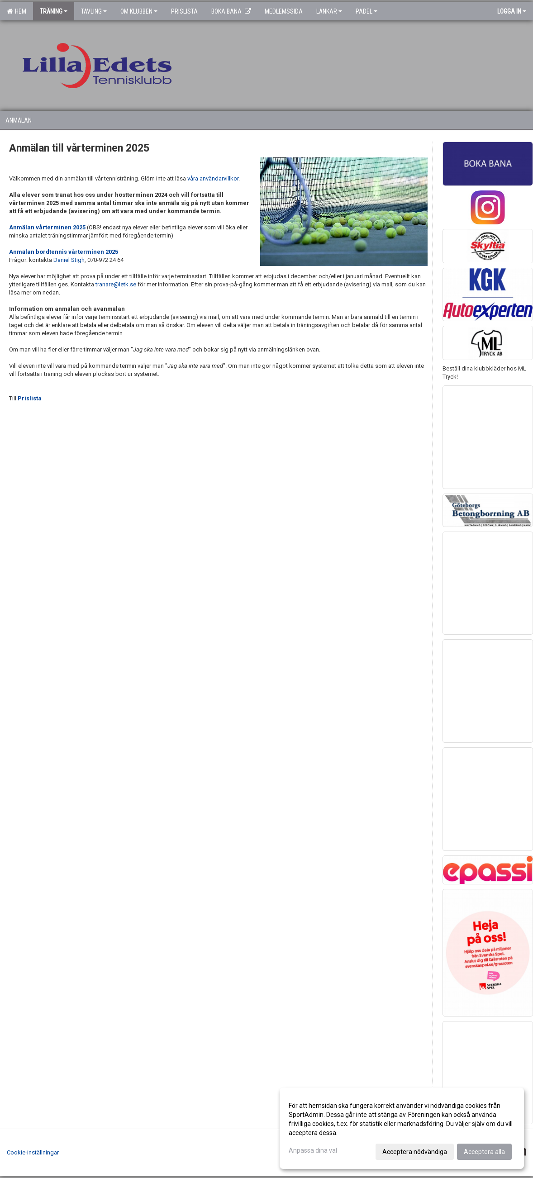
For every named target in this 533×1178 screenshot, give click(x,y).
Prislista (30, 398)
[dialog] (402, 1128)
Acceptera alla (484, 1151)
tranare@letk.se (115, 284)
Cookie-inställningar (33, 1152)
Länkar (329, 11)
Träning (53, 11)
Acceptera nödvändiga (414, 1151)
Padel (366, 11)
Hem (16, 11)
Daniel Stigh (69, 259)
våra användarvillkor (212, 178)
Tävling (94, 11)
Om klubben (138, 11)
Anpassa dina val (313, 1150)
